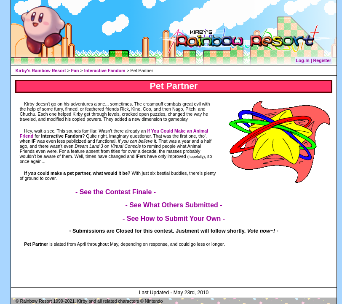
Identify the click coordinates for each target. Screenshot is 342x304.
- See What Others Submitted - (173, 205)
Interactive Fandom (105, 70)
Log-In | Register (313, 60)
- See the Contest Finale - (115, 191)
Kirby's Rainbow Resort (41, 70)
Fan (75, 70)
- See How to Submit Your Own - (174, 218)
